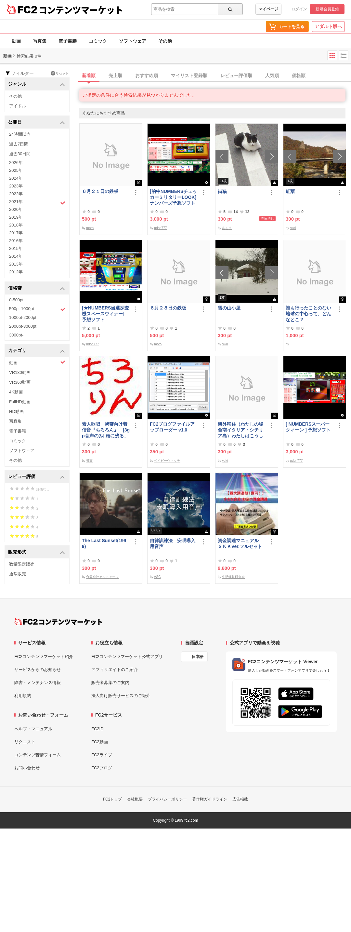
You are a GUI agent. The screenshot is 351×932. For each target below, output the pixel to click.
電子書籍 (67, 41)
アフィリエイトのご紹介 (114, 669)
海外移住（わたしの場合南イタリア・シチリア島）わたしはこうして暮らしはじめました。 (240, 430)
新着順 (89, 75)
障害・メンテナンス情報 (37, 682)
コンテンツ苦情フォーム (37, 754)
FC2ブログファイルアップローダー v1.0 (172, 426)
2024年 (16, 178)
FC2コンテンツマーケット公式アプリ (127, 656)
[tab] (215, 75)
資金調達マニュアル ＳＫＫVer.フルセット (240, 543)
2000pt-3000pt (22, 326)
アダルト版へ (328, 26)
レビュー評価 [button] (36, 477)
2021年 (37, 202)
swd (293, 228)
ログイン (299, 9)
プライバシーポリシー (167, 799)
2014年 (16, 256)
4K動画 (16, 392)
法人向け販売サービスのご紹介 (120, 695)
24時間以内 (20, 134)
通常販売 (17, 573)
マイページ (268, 9)
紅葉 (290, 191)
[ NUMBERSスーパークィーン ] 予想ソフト (310, 426)
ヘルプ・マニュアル (33, 728)
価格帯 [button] (36, 288)
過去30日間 (20, 153)
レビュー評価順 (236, 75)
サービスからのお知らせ (37, 669)
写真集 (39, 41)
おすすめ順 (146, 75)
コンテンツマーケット (81, 10)
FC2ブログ (101, 767)
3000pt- (16, 335)
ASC (157, 577)
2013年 (16, 264)
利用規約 (22, 695)
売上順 (115, 75)
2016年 (16, 240)
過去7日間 (18, 144)
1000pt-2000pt (22, 317)
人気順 (272, 75)
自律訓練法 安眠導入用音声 (172, 543)
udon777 (160, 228)
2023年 (16, 186)
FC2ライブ (101, 754)
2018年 (16, 225)
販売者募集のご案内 (110, 682)
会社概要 (135, 799)
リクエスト (24, 741)
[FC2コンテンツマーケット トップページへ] (58, 621)
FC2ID (97, 728)
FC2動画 (99, 741)
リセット (60, 73)
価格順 (299, 75)
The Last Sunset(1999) (104, 543)
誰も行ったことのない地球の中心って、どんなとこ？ (308, 313)
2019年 (16, 217)
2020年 (16, 209)
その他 (165, 41)
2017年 (16, 232)
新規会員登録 (327, 9)
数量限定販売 (21, 564)
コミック (98, 41)
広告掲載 (240, 799)
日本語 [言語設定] (197, 656)
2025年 (16, 170)
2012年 (16, 271)
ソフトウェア (132, 41)
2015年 (16, 248)
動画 (16, 41)
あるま (227, 228)
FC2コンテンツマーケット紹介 (43, 656)
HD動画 (16, 411)
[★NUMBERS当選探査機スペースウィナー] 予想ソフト (106, 313)
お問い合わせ (27, 767)
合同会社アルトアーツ (102, 577)
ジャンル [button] (36, 84)
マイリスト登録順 (189, 75)
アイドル (17, 105)
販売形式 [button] (36, 552)
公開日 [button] (36, 122)
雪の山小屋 (229, 307)
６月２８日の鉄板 (168, 307)
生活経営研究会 (233, 577)
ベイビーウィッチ (167, 460)
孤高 (89, 460)
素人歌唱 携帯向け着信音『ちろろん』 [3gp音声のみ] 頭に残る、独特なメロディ (106, 430)
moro (90, 228)
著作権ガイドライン (209, 799)
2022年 (16, 193)
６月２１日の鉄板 (100, 191)
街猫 (222, 191)
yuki (225, 460)
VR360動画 (20, 382)
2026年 (16, 162)
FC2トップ (112, 799)
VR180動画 (20, 372)
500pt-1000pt (37, 309)
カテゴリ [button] (36, 351)
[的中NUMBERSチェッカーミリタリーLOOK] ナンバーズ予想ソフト (174, 197)
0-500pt (16, 299)
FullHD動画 (20, 401)
